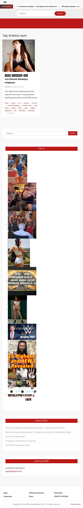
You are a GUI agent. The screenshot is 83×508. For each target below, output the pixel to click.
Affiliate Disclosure (36, 493)
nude (20, 108)
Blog (5, 493)
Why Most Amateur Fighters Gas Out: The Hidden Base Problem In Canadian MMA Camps (38, 432)
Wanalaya (22, 110)
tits (15, 110)
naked (13, 108)
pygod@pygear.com (13, 471)
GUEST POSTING (61, 496)
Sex (25, 75)
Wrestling (31, 110)
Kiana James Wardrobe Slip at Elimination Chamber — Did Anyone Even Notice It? (35, 428)
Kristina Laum (27, 105)
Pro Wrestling (17, 75)
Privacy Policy (75, 504)
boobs (13, 103)
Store (31, 496)
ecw (19, 103)
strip (25, 108)
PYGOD (7, 87)
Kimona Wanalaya (14, 105)
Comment (11, 113)
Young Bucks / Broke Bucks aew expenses (20, 441)
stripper (32, 108)
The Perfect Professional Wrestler (17, 445)
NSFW (8, 75)
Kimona (34, 103)
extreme (26, 103)
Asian (7, 103)
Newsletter (58, 493)
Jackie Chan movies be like (15, 436)
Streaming (8, 496)
